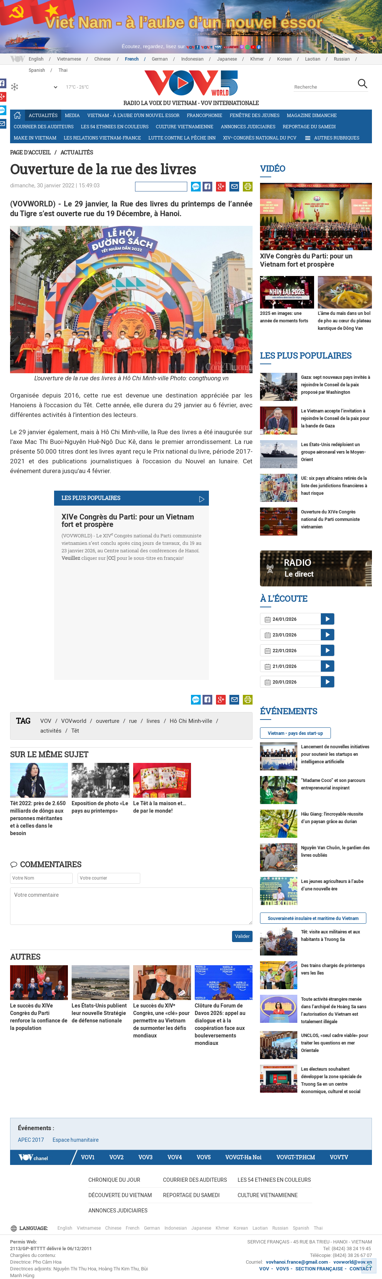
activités (51, 730)
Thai (318, 1228)
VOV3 (145, 1157)
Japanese (227, 59)
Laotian (312, 59)
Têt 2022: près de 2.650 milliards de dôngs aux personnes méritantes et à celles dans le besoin (38, 818)
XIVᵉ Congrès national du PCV (260, 138)
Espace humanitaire (75, 1140)
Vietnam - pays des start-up (295, 733)
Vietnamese (69, 59)
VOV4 (174, 1157)
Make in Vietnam (35, 138)
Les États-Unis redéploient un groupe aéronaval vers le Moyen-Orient (333, 452)
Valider (242, 936)
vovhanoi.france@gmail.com (296, 1262)
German (160, 59)
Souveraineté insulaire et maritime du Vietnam (313, 918)
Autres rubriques (331, 138)
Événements (288, 711)
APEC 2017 (31, 1140)
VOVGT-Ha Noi (243, 1157)
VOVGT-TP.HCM (295, 1157)
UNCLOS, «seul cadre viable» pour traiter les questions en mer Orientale (334, 1043)
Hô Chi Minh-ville (191, 721)
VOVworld (73, 721)
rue (133, 721)
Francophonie (204, 115)
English (36, 59)
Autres (25, 956)
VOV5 (203, 1157)
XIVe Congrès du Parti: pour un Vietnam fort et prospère (128, 520)
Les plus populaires (305, 355)
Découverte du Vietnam (120, 1195)
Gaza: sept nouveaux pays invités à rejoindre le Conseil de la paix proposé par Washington (335, 385)
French (132, 59)
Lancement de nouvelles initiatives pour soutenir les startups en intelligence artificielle (335, 754)
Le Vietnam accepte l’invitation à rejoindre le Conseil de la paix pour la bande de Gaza (335, 418)
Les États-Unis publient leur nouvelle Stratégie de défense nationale (99, 1013)
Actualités (43, 115)
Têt (75, 730)
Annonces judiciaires (248, 126)
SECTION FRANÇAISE (319, 1269)
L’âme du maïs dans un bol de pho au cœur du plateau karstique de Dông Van (344, 321)
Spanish (301, 1228)
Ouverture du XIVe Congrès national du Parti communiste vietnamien (330, 519)
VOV (45, 721)
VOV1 (87, 1157)
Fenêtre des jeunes (254, 115)
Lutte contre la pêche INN (182, 138)
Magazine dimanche (312, 115)
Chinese (103, 59)
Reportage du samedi (309, 126)
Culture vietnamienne (184, 126)
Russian (342, 59)
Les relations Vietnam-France (102, 138)
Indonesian (192, 59)
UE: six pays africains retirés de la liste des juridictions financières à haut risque (334, 486)
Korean (284, 59)
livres (153, 721)
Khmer (257, 59)
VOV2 (116, 1157)
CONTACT (361, 1269)
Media (72, 115)
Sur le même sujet (49, 754)
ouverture (107, 721)
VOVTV (339, 1157)
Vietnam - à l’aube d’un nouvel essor (133, 115)
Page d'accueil (30, 152)
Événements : (36, 1128)
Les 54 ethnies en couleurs (114, 126)
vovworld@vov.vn (353, 1262)
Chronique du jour (114, 1180)
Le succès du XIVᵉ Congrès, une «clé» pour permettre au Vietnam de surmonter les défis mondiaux (161, 1021)
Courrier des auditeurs (43, 126)
